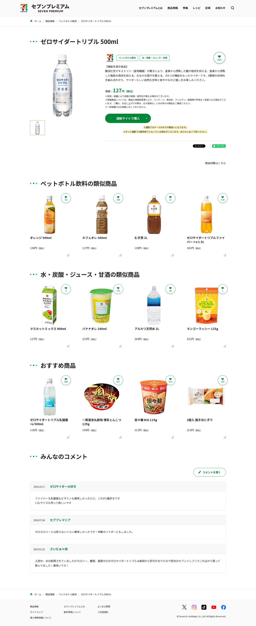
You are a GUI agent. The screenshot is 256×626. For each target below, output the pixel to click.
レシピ (196, 8)
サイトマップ (36, 612)
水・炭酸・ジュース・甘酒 (154, 57)
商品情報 (173, 8)
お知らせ (220, 8)
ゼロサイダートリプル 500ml (96, 21)
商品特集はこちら (215, 163)
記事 (207, 8)
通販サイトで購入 (128, 118)
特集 (185, 8)
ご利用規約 (102, 612)
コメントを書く (209, 472)
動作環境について (72, 612)
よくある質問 (103, 606)
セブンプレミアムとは (151, 8)
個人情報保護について (40, 617)
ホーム (35, 21)
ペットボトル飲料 (68, 21)
